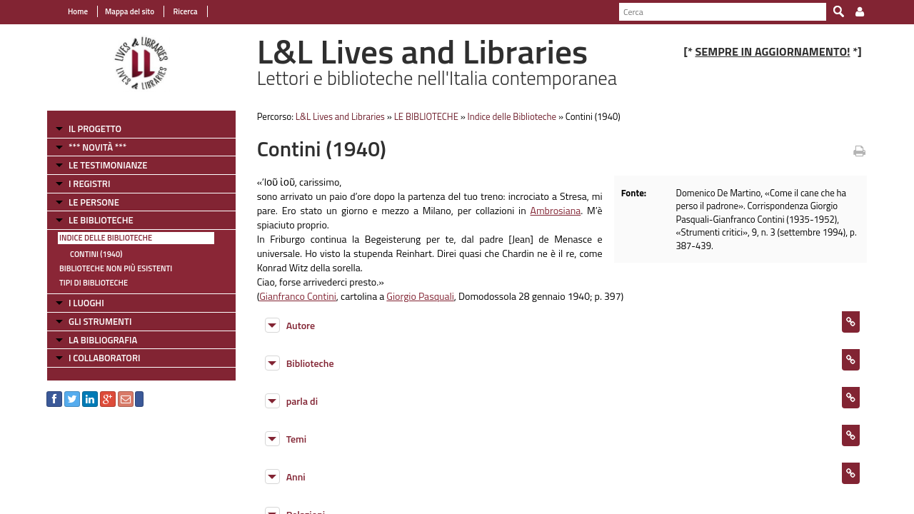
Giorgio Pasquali (419, 295)
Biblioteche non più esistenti (115, 268)
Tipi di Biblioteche (93, 282)
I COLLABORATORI (104, 358)
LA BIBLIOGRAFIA (103, 340)
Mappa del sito (129, 11)
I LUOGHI (86, 303)
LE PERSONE (94, 202)
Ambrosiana (556, 210)
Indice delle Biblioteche (105, 237)
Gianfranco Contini (297, 295)
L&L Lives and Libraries (340, 116)
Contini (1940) (96, 254)
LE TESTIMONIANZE (108, 165)
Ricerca (184, 11)
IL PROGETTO (95, 128)
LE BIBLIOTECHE (101, 220)
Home (78, 11)
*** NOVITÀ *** (97, 147)
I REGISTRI (89, 183)
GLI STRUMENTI (100, 321)
